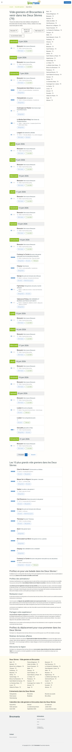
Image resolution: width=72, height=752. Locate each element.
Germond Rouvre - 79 (52, 72)
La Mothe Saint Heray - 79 (53, 65)
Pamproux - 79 (50, 70)
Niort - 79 (48, 11)
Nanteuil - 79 (49, 18)
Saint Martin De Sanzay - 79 (53, 74)
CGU (38, 721)
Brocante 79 (13, 30)
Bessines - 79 (49, 46)
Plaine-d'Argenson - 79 (52, 14)
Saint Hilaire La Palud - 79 (53, 56)
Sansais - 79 (49, 77)
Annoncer (67, 2)
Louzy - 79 (49, 88)
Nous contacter (13, 737)
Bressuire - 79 (50, 16)
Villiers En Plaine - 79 (52, 95)
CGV (38, 724)
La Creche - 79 (50, 86)
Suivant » (33, 454)
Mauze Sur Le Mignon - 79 (53, 25)
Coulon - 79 (49, 79)
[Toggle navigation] (2, 2)
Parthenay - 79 (50, 39)
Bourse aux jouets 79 (27, 30)
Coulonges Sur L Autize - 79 (53, 84)
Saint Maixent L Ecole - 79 (53, 37)
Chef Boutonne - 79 (51, 23)
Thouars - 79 (49, 32)
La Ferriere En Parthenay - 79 (54, 30)
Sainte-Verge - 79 (50, 60)
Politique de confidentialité (40, 728)
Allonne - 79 (49, 100)
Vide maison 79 (39, 30)
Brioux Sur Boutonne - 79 (53, 67)
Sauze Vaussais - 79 (51, 28)
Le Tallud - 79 (50, 63)
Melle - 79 (49, 35)
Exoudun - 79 (49, 93)
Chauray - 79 (49, 42)
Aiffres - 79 (49, 53)
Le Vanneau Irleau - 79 (52, 81)
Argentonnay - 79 (51, 58)
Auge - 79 (48, 98)
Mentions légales (41, 719)
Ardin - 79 (48, 44)
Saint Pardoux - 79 (51, 49)
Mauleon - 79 (49, 51)
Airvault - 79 (49, 91)
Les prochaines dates (16, 36)
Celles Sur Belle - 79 (51, 21)
